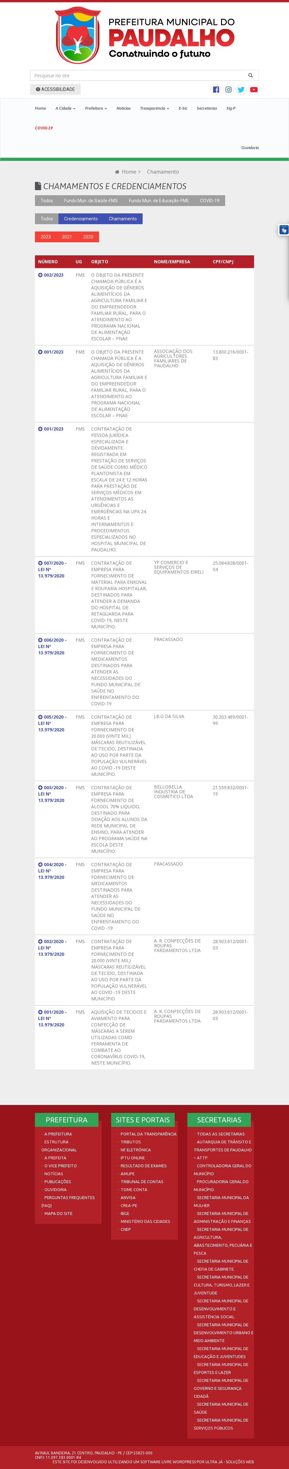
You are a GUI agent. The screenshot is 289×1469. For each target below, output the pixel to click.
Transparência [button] (154, 108)
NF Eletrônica (136, 1150)
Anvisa (128, 1197)
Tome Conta (134, 1189)
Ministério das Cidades (145, 1221)
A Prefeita (55, 1157)
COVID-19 (44, 128)
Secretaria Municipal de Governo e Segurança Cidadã (221, 1388)
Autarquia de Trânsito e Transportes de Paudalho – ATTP (223, 1150)
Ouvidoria (250, 147)
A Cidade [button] (66, 108)
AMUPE (128, 1173)
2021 (67, 236)
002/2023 (51, 275)
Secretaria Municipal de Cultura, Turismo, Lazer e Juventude (222, 1285)
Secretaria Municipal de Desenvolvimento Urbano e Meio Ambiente (223, 1332)
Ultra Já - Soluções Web (229, 1462)
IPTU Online (133, 1157)
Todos (47, 200)
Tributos (131, 1142)
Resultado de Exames (144, 1165)
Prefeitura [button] (96, 108)
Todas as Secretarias (221, 1134)
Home (40, 108)
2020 (88, 236)
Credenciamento (81, 218)
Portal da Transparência (149, 1134)
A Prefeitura (58, 1134)
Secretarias (207, 108)
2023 (46, 236)
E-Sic (183, 108)
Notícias (124, 108)
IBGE (125, 1213)
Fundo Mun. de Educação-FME (159, 200)
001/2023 (51, 352)
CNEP (126, 1229)
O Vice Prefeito (60, 1165)
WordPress (184, 1462)
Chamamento (123, 218)
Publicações (57, 1181)
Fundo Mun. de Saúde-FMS (91, 200)
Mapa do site (58, 1213)
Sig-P (230, 108)
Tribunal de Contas (142, 1181)
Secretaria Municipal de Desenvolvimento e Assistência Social (221, 1309)
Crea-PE (129, 1205)
